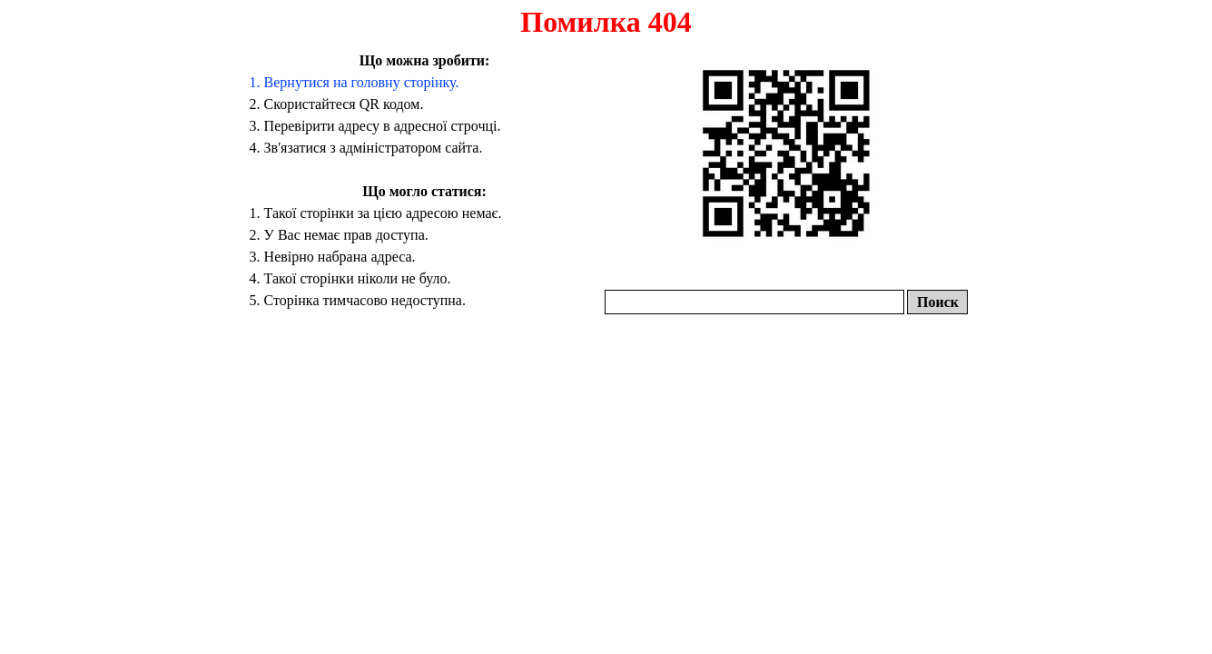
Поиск (938, 302)
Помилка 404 (605, 21)
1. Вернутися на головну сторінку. (354, 82)
